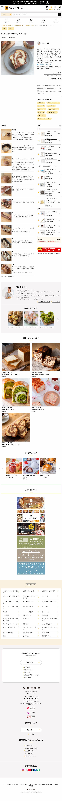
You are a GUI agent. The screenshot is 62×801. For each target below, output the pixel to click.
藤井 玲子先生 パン (53, 109)
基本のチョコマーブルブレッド (40, 374)
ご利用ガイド (28, 745)
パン (4, 28)
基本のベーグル (44, 475)
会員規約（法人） (29, 753)
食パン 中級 (41, 106)
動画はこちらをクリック (44, 64)
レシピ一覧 (15, 784)
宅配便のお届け (27, 670)
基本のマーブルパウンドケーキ (10, 445)
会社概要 (31, 734)
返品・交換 (26, 672)
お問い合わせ (27, 677)
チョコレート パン (52, 112)
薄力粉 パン (41, 112)
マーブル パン (41, 115)
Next (57, 320)
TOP (4, 784)
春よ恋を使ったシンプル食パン (10, 374)
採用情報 (31, 786)
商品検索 (8, 784)
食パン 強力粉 (51, 106)
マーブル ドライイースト (44, 118)
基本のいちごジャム (11, 475)
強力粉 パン (41, 102)
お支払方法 (26, 667)
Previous (4, 320)
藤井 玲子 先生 (45, 43)
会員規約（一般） (29, 751)
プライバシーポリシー (30, 756)
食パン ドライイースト (53, 102)
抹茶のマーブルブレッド (9, 409)
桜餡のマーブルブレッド (38, 409)
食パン (10, 28)
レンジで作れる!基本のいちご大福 (31, 476)
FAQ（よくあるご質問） (31, 748)
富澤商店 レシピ (30, 25)
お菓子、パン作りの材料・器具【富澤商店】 (12, 25)
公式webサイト (55, 302)
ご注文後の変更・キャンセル (31, 675)
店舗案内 (56, 784)
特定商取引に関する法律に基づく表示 (42, 784)
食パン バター (41, 109)
